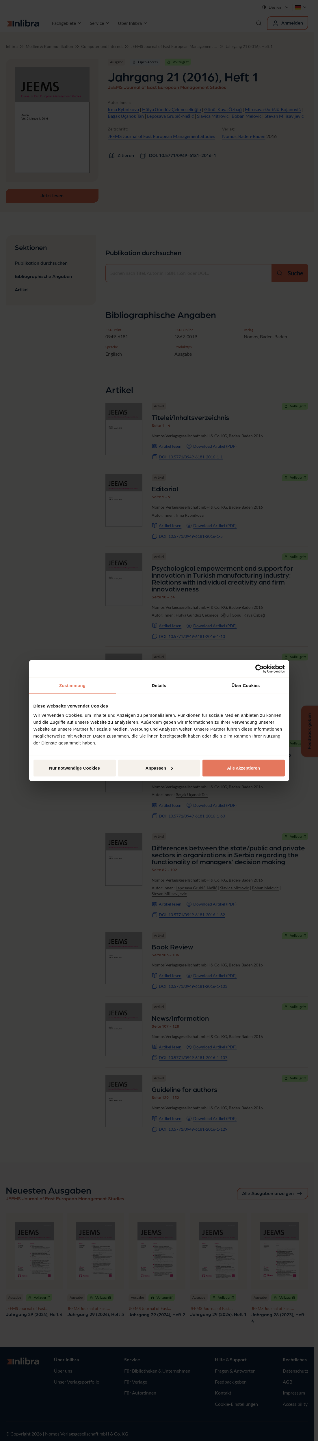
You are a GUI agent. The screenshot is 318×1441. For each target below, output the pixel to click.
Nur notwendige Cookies (74, 767)
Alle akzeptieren (243, 767)
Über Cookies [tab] (246, 685)
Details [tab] (159, 685)
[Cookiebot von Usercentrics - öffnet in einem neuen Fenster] (259, 668)
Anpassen (159, 767)
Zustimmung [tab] (72, 685)
